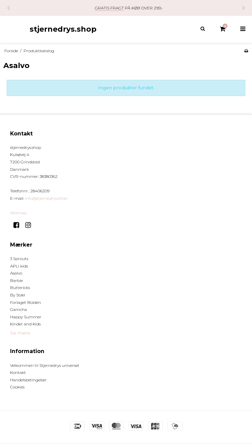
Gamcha (18, 309)
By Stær (18, 294)
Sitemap (18, 212)
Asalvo (16, 273)
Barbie (16, 280)
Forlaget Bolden (25, 302)
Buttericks (20, 287)
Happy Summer (25, 316)
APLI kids (19, 265)
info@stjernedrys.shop (46, 198)
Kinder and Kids (25, 323)
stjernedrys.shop (63, 29)
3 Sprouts (19, 258)
